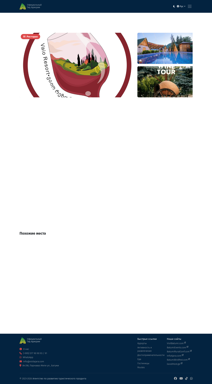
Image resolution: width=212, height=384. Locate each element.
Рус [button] (181, 6)
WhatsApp (26, 357)
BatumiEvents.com (177, 347)
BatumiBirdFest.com (178, 359)
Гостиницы (143, 363)
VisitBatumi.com (176, 343)
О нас (24, 349)
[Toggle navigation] (190, 6)
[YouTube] (181, 378)
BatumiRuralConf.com (179, 351)
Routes (141, 367)
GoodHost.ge (174, 363)
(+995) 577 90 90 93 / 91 (33, 353)
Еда (139, 359)
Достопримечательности (150, 355)
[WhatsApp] (191, 378)
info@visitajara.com (32, 361)
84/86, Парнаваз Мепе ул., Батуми (39, 365)
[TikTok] (186, 378)
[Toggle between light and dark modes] (174, 6)
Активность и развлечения (144, 349)
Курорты (142, 343)
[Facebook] (175, 378)
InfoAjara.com (175, 355)
